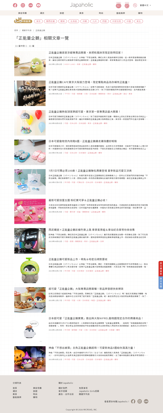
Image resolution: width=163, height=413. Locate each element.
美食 (81, 13)
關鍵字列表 (27, 30)
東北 (139, 21)
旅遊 (62, 13)
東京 (38, 21)
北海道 (73, 21)
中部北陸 (116, 21)
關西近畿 (50, 21)
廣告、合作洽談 (66, 394)
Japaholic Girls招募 (89, 391)
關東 (62, 21)
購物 (140, 13)
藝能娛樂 (120, 13)
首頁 (16, 30)
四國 (104, 21)
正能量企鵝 (40, 30)
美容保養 (22, 13)
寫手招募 (63, 391)
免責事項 (83, 387)
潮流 (42, 13)
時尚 (101, 13)
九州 (94, 21)
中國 (129, 21)
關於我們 (63, 387)
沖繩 (85, 21)
